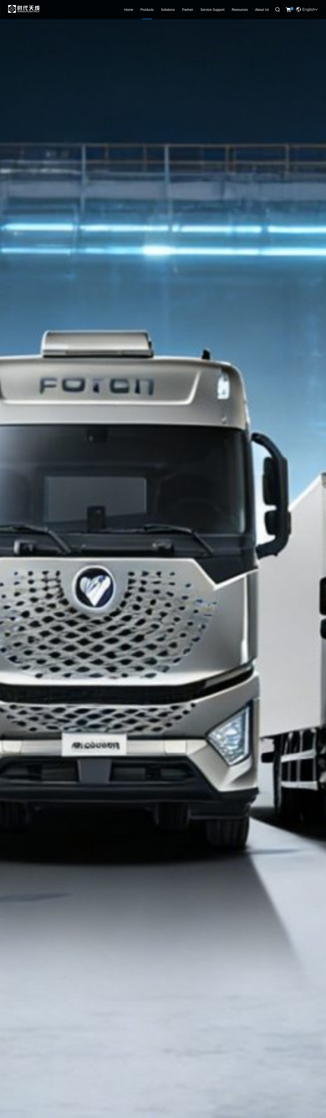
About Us (262, 10)
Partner (187, 10)
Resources (240, 10)
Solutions (168, 10)
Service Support (213, 10)
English (307, 9)
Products (147, 10)
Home (128, 10)
